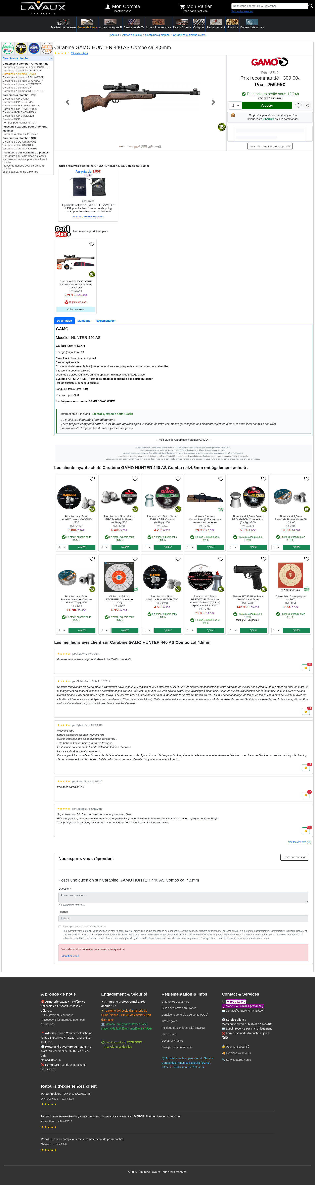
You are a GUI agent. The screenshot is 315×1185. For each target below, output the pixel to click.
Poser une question (294, 857)
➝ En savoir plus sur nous (57, 1015)
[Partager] (307, 105)
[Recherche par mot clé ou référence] (269, 6)
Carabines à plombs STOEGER (21, 84)
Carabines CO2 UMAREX (18, 145)
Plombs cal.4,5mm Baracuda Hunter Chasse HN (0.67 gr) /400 (76, 599)
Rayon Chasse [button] (182, 24)
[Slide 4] (144, 147)
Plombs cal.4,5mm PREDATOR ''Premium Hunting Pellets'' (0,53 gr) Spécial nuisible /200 (205, 601)
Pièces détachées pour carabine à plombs (23, 167)
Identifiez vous (122, 10)
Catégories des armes (175, 1001)
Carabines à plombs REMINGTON (23, 77)
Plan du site (169, 1034)
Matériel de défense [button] (63, 24)
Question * (64, 888)
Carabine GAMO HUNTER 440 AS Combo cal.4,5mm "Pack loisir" (76, 284)
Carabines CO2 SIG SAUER (19, 148)
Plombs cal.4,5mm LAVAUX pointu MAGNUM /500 (76, 519)
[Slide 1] (122, 147)
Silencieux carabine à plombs (20, 171)
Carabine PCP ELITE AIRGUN (20, 105)
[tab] (64, 320)
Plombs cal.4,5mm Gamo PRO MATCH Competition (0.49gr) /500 (248, 519)
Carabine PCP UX (13, 119)
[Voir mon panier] (182, 7)
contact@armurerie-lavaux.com (245, 1010)
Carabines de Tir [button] (134, 24)
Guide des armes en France (179, 1008)
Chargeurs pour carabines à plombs (24, 155)
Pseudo (63, 911)
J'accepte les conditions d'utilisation (84, 926)
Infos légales (169, 1021)
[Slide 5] (151, 147)
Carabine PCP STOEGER (18, 115)
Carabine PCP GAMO (15, 98)
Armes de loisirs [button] (87, 24)
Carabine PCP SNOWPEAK (19, 112)
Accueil (114, 34)
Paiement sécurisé (237, 1046)
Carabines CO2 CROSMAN (19, 141)
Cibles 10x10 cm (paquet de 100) (291, 598)
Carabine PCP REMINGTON (19, 108)
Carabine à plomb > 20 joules (20, 134)
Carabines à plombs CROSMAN (21, 70)
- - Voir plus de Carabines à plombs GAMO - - (183, 439)
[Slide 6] (158, 147)
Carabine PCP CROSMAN (18, 102)
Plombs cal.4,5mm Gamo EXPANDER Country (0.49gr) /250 (162, 519)
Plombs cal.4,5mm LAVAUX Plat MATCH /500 (162, 598)
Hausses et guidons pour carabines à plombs (24, 161)
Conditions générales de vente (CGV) (185, 1014)
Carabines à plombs (157, 34)
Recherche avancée (242, 11)
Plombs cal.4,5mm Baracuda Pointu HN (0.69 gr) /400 (291, 519)
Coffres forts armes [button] (252, 24)
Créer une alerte (75, 309)
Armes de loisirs (132, 34)
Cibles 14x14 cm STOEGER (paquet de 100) (119, 599)
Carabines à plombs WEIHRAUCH (23, 91)
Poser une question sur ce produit (270, 146)
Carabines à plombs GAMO (189, 34)
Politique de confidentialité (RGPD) (183, 1027)
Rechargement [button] (216, 24)
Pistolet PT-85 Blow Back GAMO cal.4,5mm (247, 598)
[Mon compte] (108, 7)
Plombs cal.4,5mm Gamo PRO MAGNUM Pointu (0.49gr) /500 (119, 519)
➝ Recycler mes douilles (116, 1046)
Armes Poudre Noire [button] (158, 24)
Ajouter (267, 105)
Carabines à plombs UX (16, 87)
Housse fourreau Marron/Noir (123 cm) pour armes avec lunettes (205, 519)
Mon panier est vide (196, 10)
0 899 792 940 (236, 1001)
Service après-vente (238, 1059)
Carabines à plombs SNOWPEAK (22, 80)
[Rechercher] (311, 6)
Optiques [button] (199, 24)
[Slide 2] (130, 147)
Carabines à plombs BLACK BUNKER (25, 67)
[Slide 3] (137, 147)
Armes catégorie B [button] (110, 24)
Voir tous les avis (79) (299, 842)
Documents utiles (172, 1040)
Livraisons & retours (238, 1053)
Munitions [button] (232, 24)
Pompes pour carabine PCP (19, 122)
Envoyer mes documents (177, 1047)
